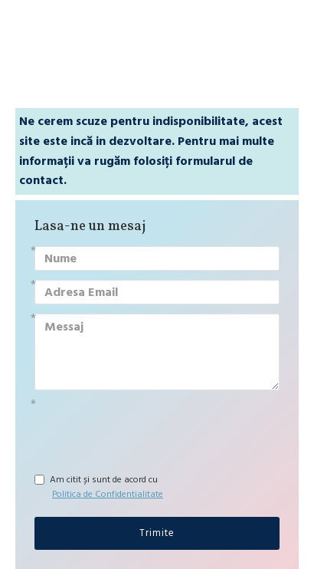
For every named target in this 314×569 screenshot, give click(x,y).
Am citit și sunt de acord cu (99, 487)
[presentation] (141, 427)
